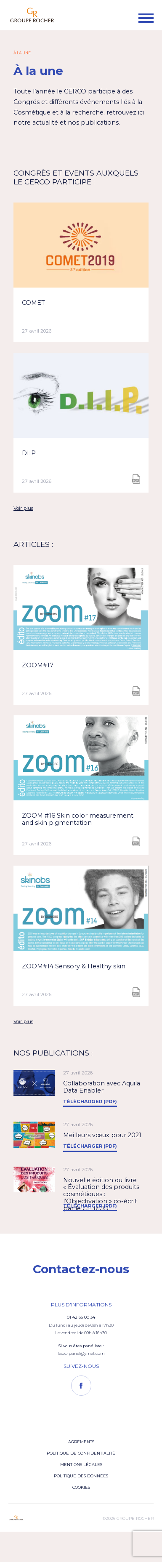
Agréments (81, 1441)
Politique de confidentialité (81, 1453)
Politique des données (81, 1476)
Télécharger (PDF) (90, 1101)
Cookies (81, 1487)
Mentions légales (81, 1464)
